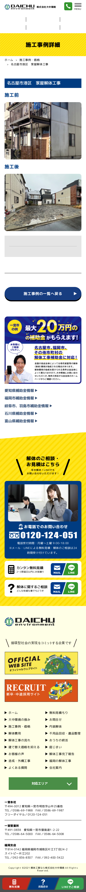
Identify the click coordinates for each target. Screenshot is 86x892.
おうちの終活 (58, 740)
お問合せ (55, 719)
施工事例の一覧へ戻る (43, 293)
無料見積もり (58, 713)
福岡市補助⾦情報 (21, 398)
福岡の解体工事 (60, 761)
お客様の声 (16, 754)
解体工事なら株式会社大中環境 (47, 867)
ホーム (9, 60)
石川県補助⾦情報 (21, 413)
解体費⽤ (14, 733)
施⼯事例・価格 (19, 726)
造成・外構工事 (19, 761)
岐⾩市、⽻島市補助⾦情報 (28, 406)
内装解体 (73, 19)
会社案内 (73, 27)
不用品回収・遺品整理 (64, 733)
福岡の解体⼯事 (43, 27)
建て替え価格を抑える (24, 747)
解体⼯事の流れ (19, 740)
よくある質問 (17, 767)
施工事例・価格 (29, 60)
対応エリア (40, 783)
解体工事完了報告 (61, 754)
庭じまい (55, 747)
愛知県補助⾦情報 (21, 390)
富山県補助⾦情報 (21, 421)
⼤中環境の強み (43, 19)
